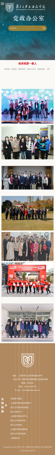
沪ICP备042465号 (27, 451)
